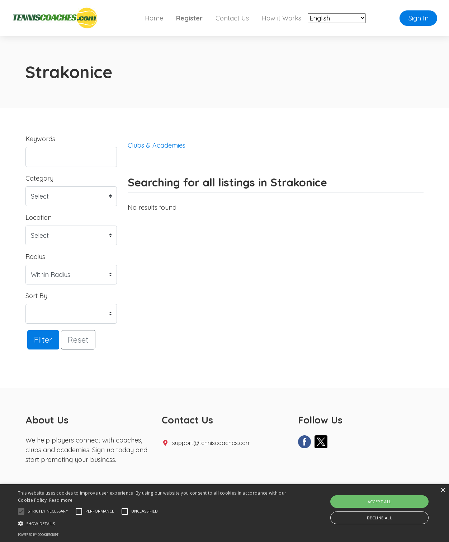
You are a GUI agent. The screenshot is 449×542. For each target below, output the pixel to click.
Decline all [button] (379, 517)
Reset (78, 339)
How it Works (281, 18)
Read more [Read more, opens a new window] (61, 500)
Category (39, 178)
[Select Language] (337, 18)
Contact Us (232, 18)
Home (154, 18)
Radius (35, 257)
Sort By (36, 296)
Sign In (418, 18)
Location (38, 217)
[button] (21, 511)
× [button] (442, 490)
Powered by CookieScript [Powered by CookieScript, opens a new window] (38, 534)
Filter (43, 339)
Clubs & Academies (156, 145)
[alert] (224, 513)
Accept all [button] (380, 501)
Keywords (40, 139)
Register (189, 18)
